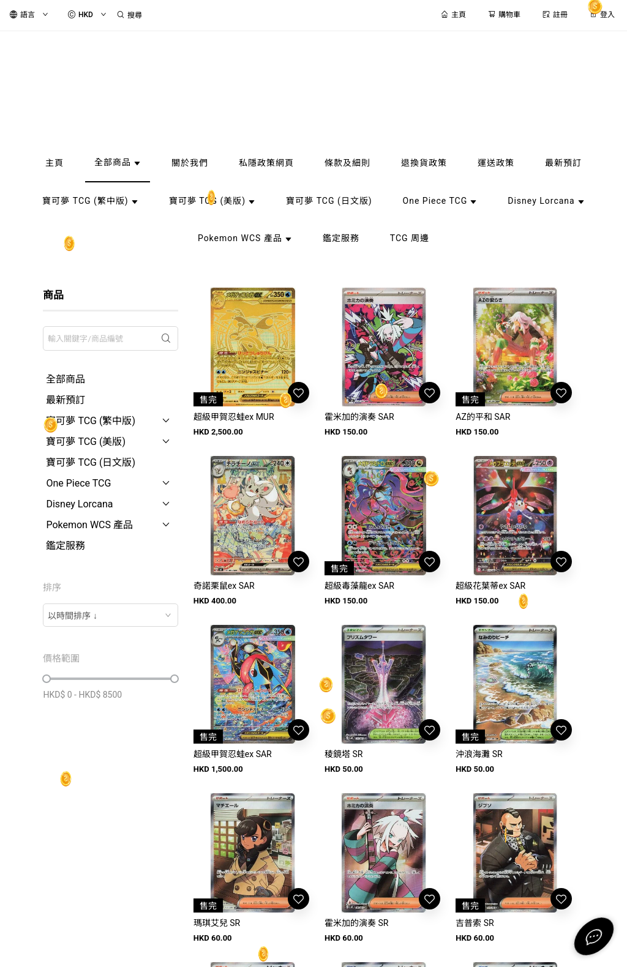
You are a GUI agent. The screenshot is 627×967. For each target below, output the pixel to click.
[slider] (46, 678)
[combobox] (110, 615)
